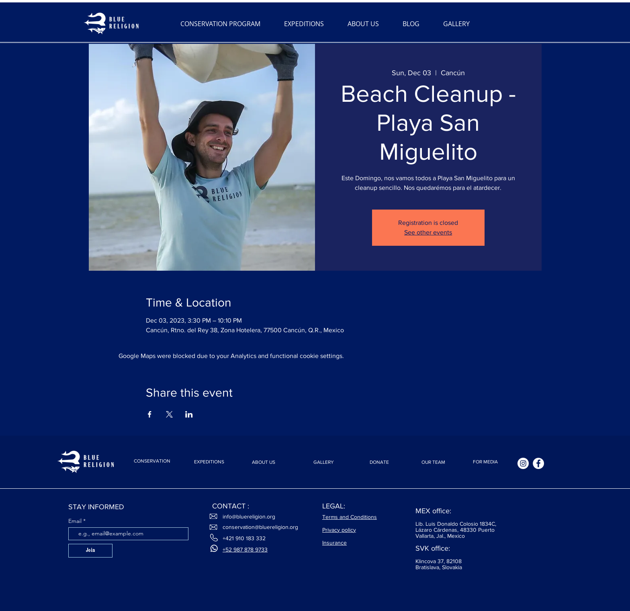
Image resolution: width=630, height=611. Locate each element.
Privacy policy (339, 530)
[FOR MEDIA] (485, 462)
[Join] (90, 551)
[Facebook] (538, 463)
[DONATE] (379, 462)
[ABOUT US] (263, 462)
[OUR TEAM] (433, 462)
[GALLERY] (323, 462)
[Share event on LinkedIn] (189, 414)
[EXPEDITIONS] (208, 462)
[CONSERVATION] (151, 461)
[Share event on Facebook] (149, 414)
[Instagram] (523, 463)
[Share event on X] (169, 414)
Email (75, 521)
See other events (428, 232)
